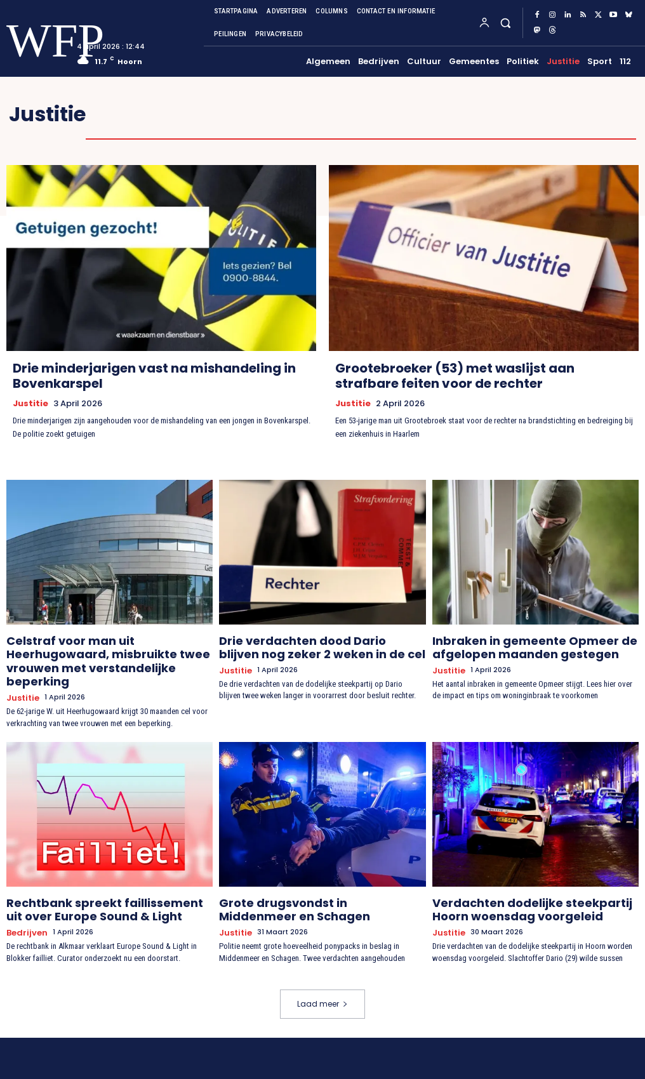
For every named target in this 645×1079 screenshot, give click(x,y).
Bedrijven (24, 901)
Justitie (30, 403)
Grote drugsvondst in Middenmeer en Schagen (311, 881)
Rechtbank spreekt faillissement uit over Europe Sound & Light (106, 881)
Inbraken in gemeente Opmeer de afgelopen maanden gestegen (515, 644)
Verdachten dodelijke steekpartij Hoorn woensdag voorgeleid (529, 881)
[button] (505, 22)
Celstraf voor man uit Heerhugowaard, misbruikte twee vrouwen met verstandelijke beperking (101, 649)
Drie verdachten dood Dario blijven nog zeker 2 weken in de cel (315, 644)
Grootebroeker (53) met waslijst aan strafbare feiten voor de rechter (455, 375)
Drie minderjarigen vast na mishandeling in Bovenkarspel (154, 375)
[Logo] (30, 41)
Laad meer (322, 970)
